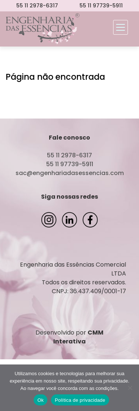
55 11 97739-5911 (101, 5)
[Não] (129, 387)
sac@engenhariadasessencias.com (70, 173)
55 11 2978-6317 (37, 5)
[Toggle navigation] (120, 27)
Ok (40, 400)
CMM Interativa (78, 337)
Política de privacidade (80, 400)
